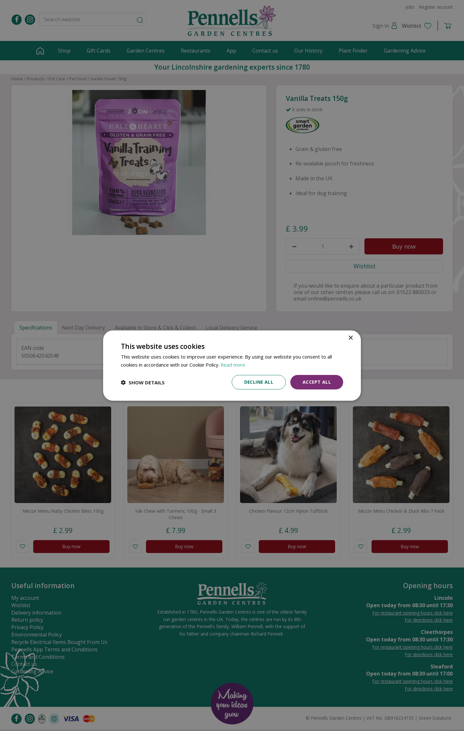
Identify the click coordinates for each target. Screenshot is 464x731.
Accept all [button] (316, 382)
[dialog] (232, 365)
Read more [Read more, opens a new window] (233, 364)
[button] (143, 382)
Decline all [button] (258, 382)
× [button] (350, 337)
